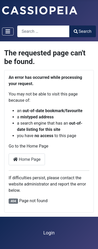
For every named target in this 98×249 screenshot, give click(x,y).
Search (82, 31)
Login (49, 232)
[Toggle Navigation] (8, 31)
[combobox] (43, 31)
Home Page (27, 159)
